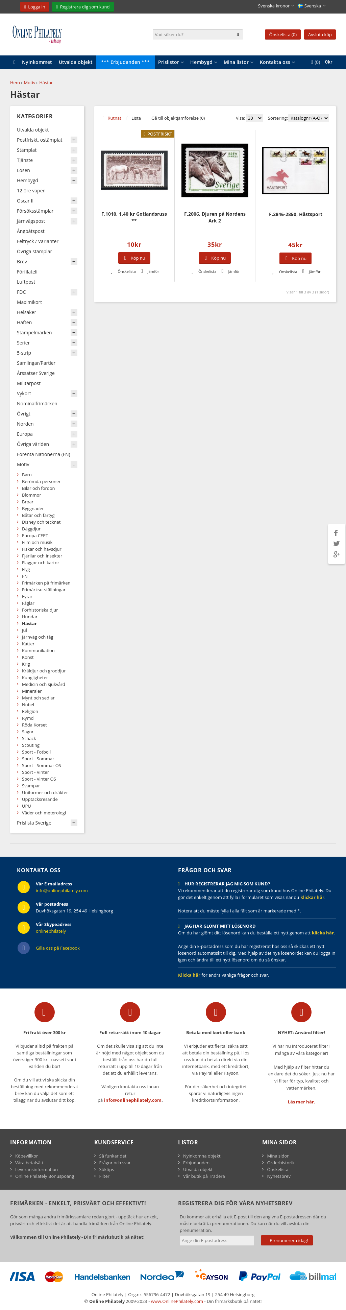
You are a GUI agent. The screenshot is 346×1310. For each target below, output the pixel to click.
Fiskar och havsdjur (41, 549)
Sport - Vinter (35, 772)
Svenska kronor (274, 6)
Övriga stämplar (34, 251)
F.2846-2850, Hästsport (295, 214)
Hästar (46, 82)
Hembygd (201, 62)
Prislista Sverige (34, 822)
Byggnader (33, 508)
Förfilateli (27, 271)
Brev (22, 261)
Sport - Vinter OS (39, 779)
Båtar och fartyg (38, 515)
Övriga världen (33, 444)
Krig (26, 664)
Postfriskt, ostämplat (39, 140)
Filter (104, 1176)
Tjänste (25, 160)
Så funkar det (113, 1156)
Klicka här (189, 975)
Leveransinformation (36, 1169)
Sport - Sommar (38, 759)
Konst (28, 657)
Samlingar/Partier (36, 363)
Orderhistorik (281, 1163)
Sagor (28, 732)
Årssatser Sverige (36, 373)
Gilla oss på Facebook (58, 948)
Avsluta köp (320, 34)
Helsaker (26, 312)
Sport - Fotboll (36, 752)
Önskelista (278, 1169)
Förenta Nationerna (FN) (43, 454)
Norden (25, 424)
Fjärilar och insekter (42, 556)
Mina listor (236, 62)
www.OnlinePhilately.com (177, 1301)
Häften (24, 322)
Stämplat (26, 150)
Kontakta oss (275, 62)
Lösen (23, 170)
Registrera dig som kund (85, 7)
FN (25, 576)
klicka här (323, 933)
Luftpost (26, 282)
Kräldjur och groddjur (44, 671)
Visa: (240, 118)
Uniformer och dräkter (45, 792)
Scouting (31, 745)
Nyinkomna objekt (202, 1156)
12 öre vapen (31, 190)
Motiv (29, 82)
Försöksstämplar (35, 211)
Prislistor (168, 62)
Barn (27, 475)
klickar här (312, 897)
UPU (26, 806)
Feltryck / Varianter (37, 241)
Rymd (28, 718)
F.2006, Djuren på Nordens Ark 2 (215, 217)
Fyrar (27, 596)
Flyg (26, 569)
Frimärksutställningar (44, 590)
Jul (24, 630)
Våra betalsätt (29, 1163)
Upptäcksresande (40, 799)
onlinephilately (51, 931)
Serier (23, 342)
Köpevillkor (26, 1156)
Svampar (31, 786)
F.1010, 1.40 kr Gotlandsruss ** (134, 217)
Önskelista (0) (283, 34)
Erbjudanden (196, 1163)
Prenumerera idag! (287, 1240)
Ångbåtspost (31, 231)
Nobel (28, 704)
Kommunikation (38, 650)
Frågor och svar (115, 1163)
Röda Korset (34, 725)
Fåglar (28, 603)
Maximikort (29, 302)
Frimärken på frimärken (46, 583)
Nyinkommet (37, 62)
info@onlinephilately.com (62, 890)
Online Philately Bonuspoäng (44, 1176)
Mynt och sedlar (38, 698)
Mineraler (32, 691)
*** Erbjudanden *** (125, 62)
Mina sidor (278, 1156)
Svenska (309, 6)
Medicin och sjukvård (43, 684)
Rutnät (114, 118)
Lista (136, 118)
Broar (27, 502)
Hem (15, 82)
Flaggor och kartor (40, 562)
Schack (29, 738)
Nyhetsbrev (279, 1176)
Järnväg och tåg (37, 637)
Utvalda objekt (76, 62)
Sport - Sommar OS (41, 765)
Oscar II (25, 200)
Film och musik (37, 542)
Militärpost (29, 383)
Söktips (106, 1169)
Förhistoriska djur (40, 610)
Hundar (30, 617)
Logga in (36, 7)
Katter (28, 644)
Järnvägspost (31, 221)
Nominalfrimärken (37, 403)
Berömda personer (41, 481)
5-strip (24, 353)
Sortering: (278, 118)
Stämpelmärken (34, 332)
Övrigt (23, 413)
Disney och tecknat (41, 522)
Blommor (31, 495)
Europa (25, 434)
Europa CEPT (35, 535)
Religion (30, 711)
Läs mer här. (301, 1102)
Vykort (24, 393)
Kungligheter (35, 677)
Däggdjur (31, 529)
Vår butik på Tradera (204, 1176)
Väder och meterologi (44, 813)
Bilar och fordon (38, 488)
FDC (21, 292)
